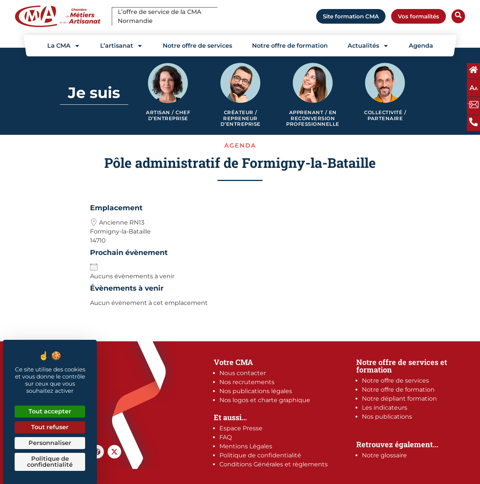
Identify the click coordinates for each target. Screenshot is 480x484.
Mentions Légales (245, 446)
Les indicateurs (384, 407)
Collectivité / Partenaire (385, 115)
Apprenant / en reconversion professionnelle (312, 118)
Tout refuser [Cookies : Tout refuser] (50, 427)
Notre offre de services (197, 45)
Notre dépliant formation (399, 398)
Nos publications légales (255, 391)
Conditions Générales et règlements (273, 464)
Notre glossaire (384, 455)
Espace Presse (240, 428)
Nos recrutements (246, 382)
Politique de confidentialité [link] (50, 461)
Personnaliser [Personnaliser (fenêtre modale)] (49, 442)
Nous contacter (242, 373)
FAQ (225, 437)
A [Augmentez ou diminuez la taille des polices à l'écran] (474, 88)
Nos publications (387, 416)
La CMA (63, 46)
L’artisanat (121, 46)
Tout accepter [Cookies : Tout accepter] (49, 411)
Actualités (368, 46)
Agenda (421, 45)
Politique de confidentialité (260, 455)
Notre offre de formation (290, 45)
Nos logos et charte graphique (264, 400)
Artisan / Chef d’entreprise (168, 115)
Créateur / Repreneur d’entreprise (240, 118)
